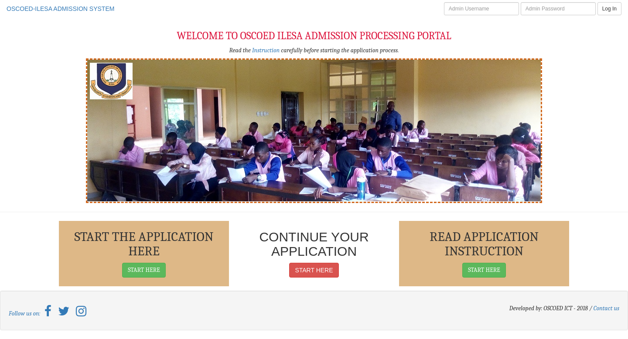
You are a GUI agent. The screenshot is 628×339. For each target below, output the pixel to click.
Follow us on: (26, 313)
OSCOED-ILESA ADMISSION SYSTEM (60, 8)
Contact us (606, 308)
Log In (609, 9)
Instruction (266, 50)
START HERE (144, 270)
